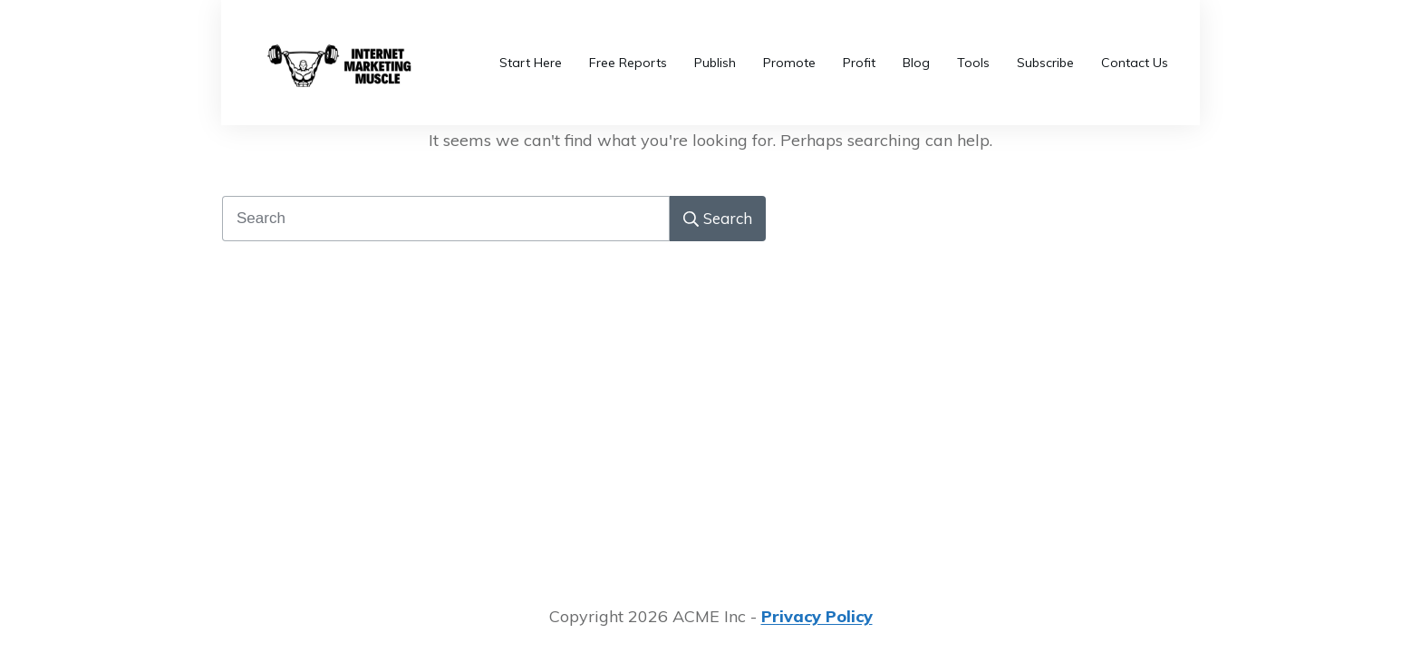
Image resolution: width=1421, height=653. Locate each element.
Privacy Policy (817, 616)
